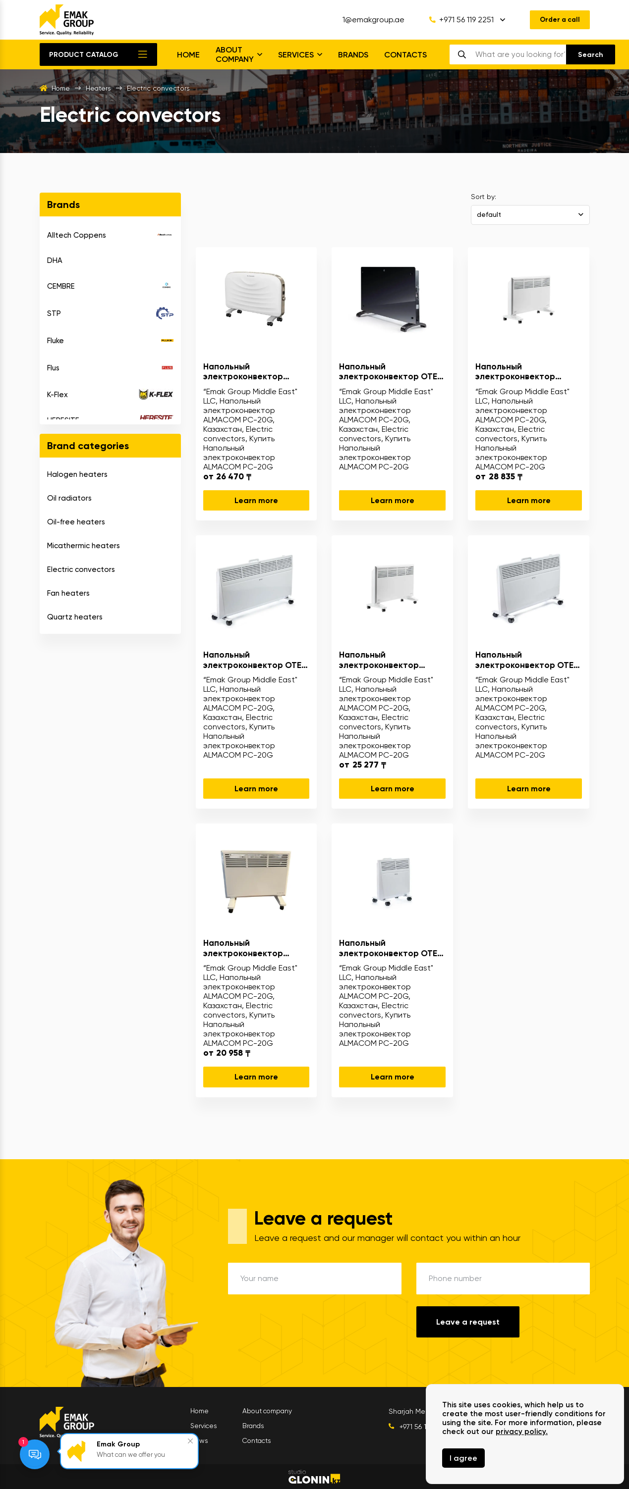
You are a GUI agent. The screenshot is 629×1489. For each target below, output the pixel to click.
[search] (520, 54)
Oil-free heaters (76, 521)
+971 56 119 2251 (458, 20)
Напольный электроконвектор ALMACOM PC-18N (243, 948)
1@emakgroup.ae (370, 20)
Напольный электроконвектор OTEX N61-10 (390, 948)
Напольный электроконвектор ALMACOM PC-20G (243, 371)
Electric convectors (81, 569)
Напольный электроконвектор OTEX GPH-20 (390, 371)
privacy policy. (522, 1431)
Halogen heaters (77, 474)
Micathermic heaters (83, 545)
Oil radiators (69, 498)
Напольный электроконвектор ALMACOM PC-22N (379, 660)
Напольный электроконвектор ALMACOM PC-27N (515, 371)
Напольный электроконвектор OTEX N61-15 (526, 660)
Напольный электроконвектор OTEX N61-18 (254, 660)
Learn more (256, 500)
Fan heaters (68, 593)
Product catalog (83, 55)
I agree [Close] (463, 1458)
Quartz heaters (75, 617)
